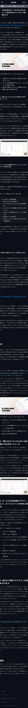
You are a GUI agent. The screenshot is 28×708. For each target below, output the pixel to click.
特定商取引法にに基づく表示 (8, 698)
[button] (6, 2)
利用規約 (3, 691)
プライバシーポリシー (6, 695)
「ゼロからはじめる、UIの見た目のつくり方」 (13, 296)
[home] (13, 2)
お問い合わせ (4, 702)
